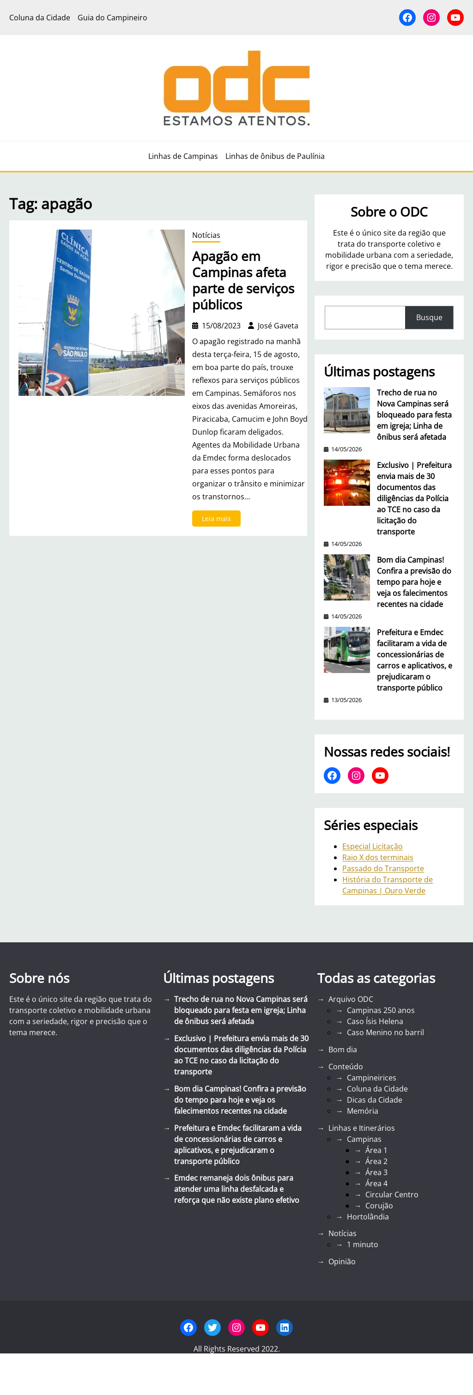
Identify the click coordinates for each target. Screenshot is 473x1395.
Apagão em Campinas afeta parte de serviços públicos (243, 280)
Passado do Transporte (383, 868)
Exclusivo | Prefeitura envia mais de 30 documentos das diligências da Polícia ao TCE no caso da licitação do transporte (414, 498)
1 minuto (362, 1244)
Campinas (364, 1139)
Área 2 (376, 1161)
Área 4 (376, 1183)
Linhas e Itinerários (361, 1128)
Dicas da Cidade (374, 1100)
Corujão (379, 1206)
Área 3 (376, 1172)
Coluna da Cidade (377, 1089)
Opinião (342, 1261)
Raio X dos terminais (377, 857)
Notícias (206, 235)
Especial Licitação (372, 846)
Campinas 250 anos (381, 1010)
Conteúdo (345, 1066)
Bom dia (342, 1049)
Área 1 (376, 1150)
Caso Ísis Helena (375, 1021)
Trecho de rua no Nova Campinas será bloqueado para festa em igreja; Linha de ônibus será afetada (414, 415)
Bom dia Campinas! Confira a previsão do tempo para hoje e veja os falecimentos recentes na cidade (414, 582)
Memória (362, 1111)
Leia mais (219, 520)
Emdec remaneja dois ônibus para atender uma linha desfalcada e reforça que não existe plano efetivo (236, 1189)
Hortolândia (368, 1217)
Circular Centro (391, 1194)
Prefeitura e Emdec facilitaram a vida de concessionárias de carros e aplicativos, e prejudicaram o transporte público (414, 660)
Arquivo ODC (350, 999)
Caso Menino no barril (385, 1032)
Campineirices (371, 1078)
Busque (429, 317)
